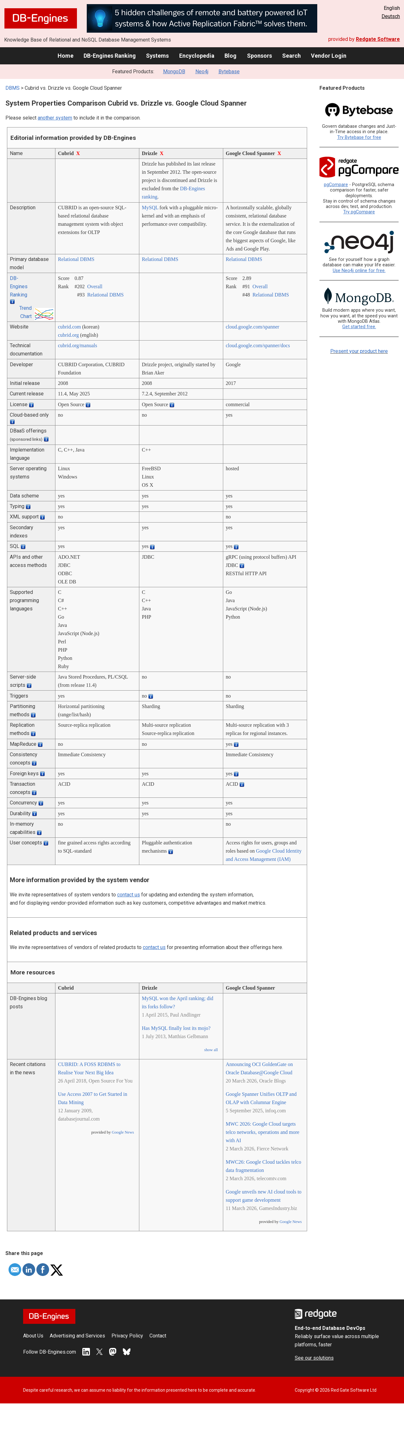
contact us (128, 895)
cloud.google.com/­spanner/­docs (258, 345)
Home (65, 55)
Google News (123, 1132)
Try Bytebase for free (359, 137)
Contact (157, 1336)
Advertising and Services (77, 1336)
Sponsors (259, 55)
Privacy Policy (127, 1336)
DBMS (12, 88)
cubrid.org (68, 335)
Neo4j (201, 71)
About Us (33, 1336)
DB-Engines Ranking (110, 55)
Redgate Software (378, 39)
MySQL (150, 207)
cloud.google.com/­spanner (252, 326)
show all (211, 1050)
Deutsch (391, 16)
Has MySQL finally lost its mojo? (176, 1028)
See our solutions (314, 1358)
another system (55, 118)
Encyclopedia (196, 55)
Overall (94, 286)
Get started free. (359, 326)
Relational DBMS (76, 259)
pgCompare (336, 184)
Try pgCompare (359, 212)
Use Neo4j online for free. (359, 270)
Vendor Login (328, 55)
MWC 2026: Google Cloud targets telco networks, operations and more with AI (262, 1132)
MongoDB (174, 71)
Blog (230, 55)
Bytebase (229, 71)
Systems (157, 55)
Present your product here (359, 351)
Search (291, 55)
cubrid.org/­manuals (77, 345)
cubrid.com (69, 326)
